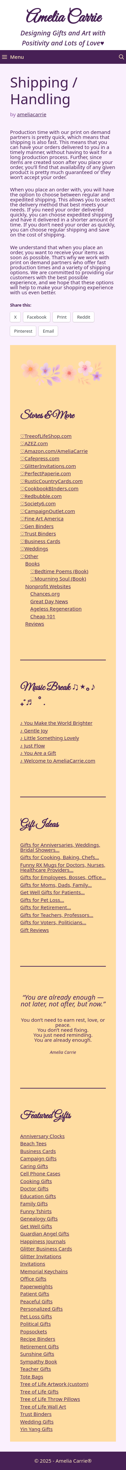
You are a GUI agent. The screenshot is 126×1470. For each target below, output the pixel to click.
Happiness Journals (43, 1241)
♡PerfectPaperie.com (45, 473)
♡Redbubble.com (41, 496)
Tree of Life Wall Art (43, 1406)
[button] (121, 57)
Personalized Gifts (41, 1308)
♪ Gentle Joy (34, 730)
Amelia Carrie (63, 17)
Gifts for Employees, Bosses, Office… (63, 877)
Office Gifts (33, 1278)
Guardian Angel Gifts (44, 1233)
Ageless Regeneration (56, 608)
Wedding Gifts (36, 1421)
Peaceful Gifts (36, 1301)
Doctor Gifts (34, 1188)
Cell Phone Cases (40, 1173)
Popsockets (33, 1331)
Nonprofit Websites (48, 586)
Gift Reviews (34, 930)
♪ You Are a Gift (38, 753)
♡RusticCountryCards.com (51, 481)
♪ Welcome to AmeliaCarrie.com (57, 760)
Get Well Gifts (36, 1226)
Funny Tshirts (36, 1211)
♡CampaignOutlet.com (47, 511)
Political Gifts (35, 1323)
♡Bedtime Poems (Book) (59, 571)
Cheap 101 (42, 616)
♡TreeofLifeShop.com (46, 436)
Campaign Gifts (38, 1158)
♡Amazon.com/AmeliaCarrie (54, 451)
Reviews (34, 623)
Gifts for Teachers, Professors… (56, 915)
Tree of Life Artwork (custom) (54, 1383)
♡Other (29, 556)
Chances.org (45, 593)
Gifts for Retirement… (45, 907)
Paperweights (36, 1286)
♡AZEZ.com (34, 443)
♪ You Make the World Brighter (56, 722)
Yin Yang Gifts (36, 1429)
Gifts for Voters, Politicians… (53, 922)
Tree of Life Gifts (39, 1391)
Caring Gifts (34, 1166)
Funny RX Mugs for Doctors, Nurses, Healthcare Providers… (62, 867)
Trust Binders (36, 1414)
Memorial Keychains (44, 1271)
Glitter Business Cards (46, 1248)
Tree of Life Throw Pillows (50, 1399)
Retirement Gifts (39, 1346)
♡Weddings (34, 548)
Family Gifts (34, 1203)
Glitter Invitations (40, 1256)
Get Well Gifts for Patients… (52, 892)
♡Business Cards (40, 541)
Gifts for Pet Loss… (42, 899)
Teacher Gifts (35, 1368)
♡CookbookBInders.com (49, 488)
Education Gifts (38, 1196)
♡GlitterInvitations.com (48, 466)
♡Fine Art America (42, 518)
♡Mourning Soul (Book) (58, 578)
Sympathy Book (38, 1361)
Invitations (32, 1263)
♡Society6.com (38, 503)
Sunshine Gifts (37, 1353)
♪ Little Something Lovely (49, 737)
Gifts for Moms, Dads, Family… (56, 884)
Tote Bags (31, 1376)
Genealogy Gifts (39, 1218)
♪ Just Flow (32, 745)
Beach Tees (33, 1143)
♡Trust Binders (38, 533)
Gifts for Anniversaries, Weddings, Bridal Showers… (60, 847)
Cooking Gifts (36, 1181)
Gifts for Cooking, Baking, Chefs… (59, 857)
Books (32, 563)
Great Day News (49, 601)
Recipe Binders (37, 1338)
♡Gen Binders (37, 526)
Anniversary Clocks (42, 1136)
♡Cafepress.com (39, 458)
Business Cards (38, 1151)
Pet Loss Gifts (36, 1316)
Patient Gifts (34, 1293)
